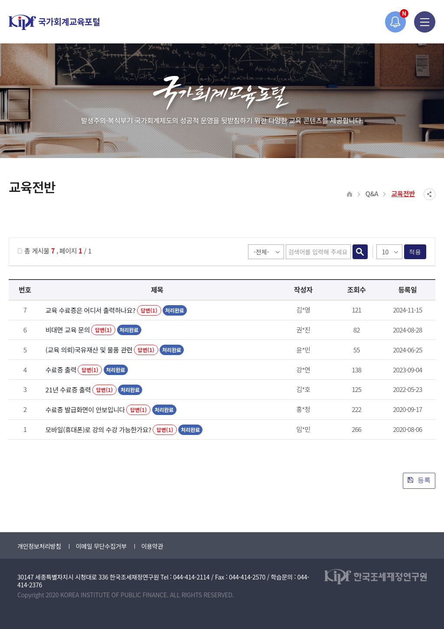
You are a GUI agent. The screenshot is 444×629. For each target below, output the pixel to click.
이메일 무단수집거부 (101, 546)
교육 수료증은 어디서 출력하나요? (91, 310)
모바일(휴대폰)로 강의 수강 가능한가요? (98, 429)
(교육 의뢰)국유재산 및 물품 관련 (89, 349)
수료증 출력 (61, 369)
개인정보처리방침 (39, 546)
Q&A (372, 193)
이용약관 (152, 546)
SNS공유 (429, 194)
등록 (419, 480)
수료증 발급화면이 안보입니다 (85, 409)
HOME (350, 194)
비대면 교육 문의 (68, 329)
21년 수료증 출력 (68, 389)
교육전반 (403, 193)
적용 (415, 251)
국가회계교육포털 (54, 22)
